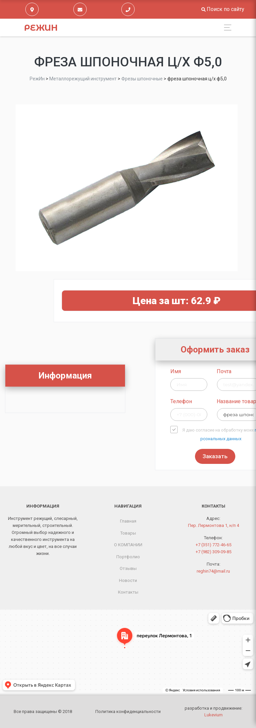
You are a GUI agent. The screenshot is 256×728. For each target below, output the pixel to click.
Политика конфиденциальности (128, 711)
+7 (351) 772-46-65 (213, 544)
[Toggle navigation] (226, 27)
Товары (128, 533)
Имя (211, 371)
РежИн (41, 27)
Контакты (128, 592)
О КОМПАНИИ (128, 544)
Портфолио (128, 556)
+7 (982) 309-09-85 (213, 551)
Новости (128, 580)
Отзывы (128, 568)
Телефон (216, 401)
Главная (128, 521)
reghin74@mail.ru (213, 571)
